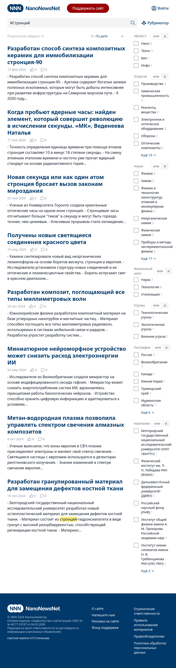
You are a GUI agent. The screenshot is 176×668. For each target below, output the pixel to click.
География (142, 347)
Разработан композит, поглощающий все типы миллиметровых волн (66, 295)
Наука (138, 166)
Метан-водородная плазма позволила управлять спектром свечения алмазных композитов (65, 424)
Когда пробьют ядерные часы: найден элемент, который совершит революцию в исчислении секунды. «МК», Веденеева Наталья (65, 122)
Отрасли (140, 76)
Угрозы (139, 305)
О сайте (98, 608)
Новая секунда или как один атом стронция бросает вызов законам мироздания (55, 183)
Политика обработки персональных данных (150, 647)
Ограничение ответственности (147, 611)
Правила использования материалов (146, 625)
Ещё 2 (148, 571)
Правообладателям (149, 636)
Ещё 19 (149, 155)
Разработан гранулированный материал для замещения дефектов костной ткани (65, 485)
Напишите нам (103, 615)
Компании (142, 423)
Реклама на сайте (105, 621)
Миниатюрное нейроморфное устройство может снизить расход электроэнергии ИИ (66, 355)
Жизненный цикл (143, 270)
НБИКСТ (140, 36)
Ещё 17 (149, 258)
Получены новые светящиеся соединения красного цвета (49, 238)
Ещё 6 (148, 412)
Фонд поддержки (105, 627)
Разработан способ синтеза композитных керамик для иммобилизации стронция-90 (66, 55)
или (156, 36)
